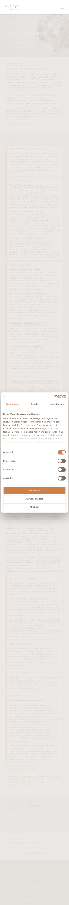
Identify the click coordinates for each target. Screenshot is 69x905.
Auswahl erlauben (34, 498)
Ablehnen (34, 507)
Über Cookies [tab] (57, 404)
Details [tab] (34, 404)
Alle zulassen (34, 490)
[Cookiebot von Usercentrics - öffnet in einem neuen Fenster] (53, 396)
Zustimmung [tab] (12, 404)
